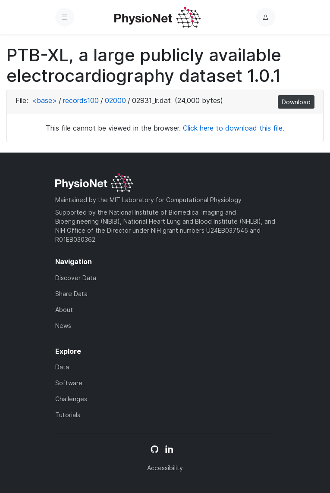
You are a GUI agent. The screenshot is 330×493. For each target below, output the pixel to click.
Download (296, 102)
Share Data (71, 293)
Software (68, 383)
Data (62, 367)
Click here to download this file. (233, 128)
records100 (81, 100)
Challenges (71, 399)
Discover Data (75, 277)
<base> (44, 100)
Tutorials (67, 414)
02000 (115, 100)
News (63, 325)
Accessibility (165, 467)
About (64, 309)
